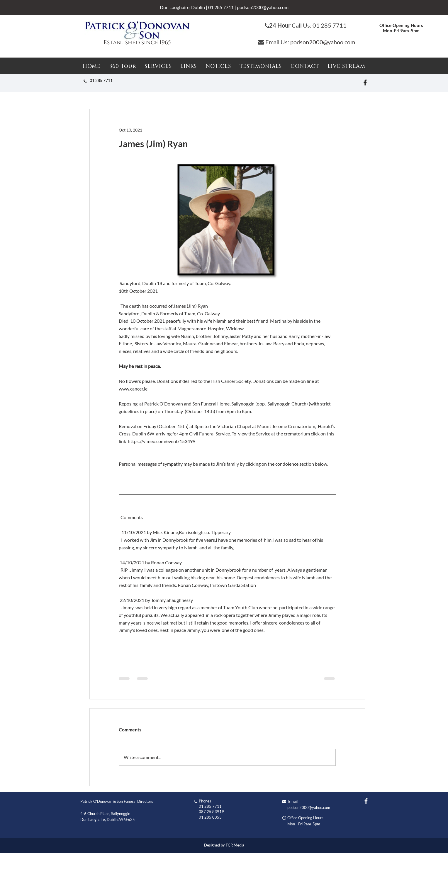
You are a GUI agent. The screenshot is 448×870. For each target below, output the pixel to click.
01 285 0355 (210, 817)
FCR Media (235, 845)
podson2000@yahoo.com (263, 7)
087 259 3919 (211, 811)
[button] (218, 66)
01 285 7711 (221, 7)
